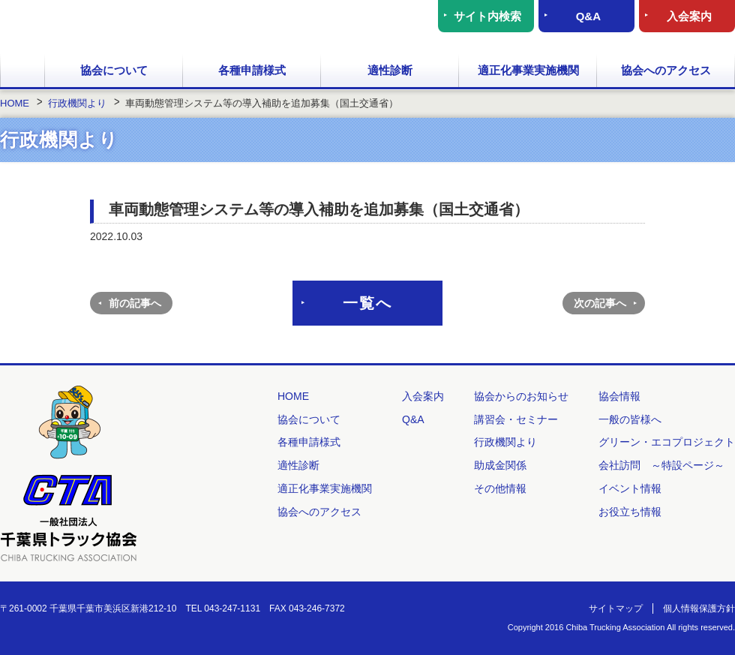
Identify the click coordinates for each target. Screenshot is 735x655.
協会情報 (619, 396)
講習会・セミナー (516, 419)
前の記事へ (135, 303)
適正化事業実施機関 (528, 70)
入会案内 (689, 16)
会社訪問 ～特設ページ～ (661, 465)
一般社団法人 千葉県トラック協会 (146, 26)
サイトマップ (616, 608)
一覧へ (367, 303)
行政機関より (505, 442)
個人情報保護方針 (699, 608)
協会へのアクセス (666, 70)
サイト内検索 (487, 16)
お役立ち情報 (630, 512)
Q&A (588, 16)
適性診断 (390, 70)
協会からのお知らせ (521, 396)
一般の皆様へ (630, 419)
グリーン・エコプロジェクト (666, 442)
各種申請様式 (252, 70)
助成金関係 (500, 465)
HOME (22, 71)
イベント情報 (630, 488)
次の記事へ (600, 303)
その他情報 (500, 488)
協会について (114, 70)
